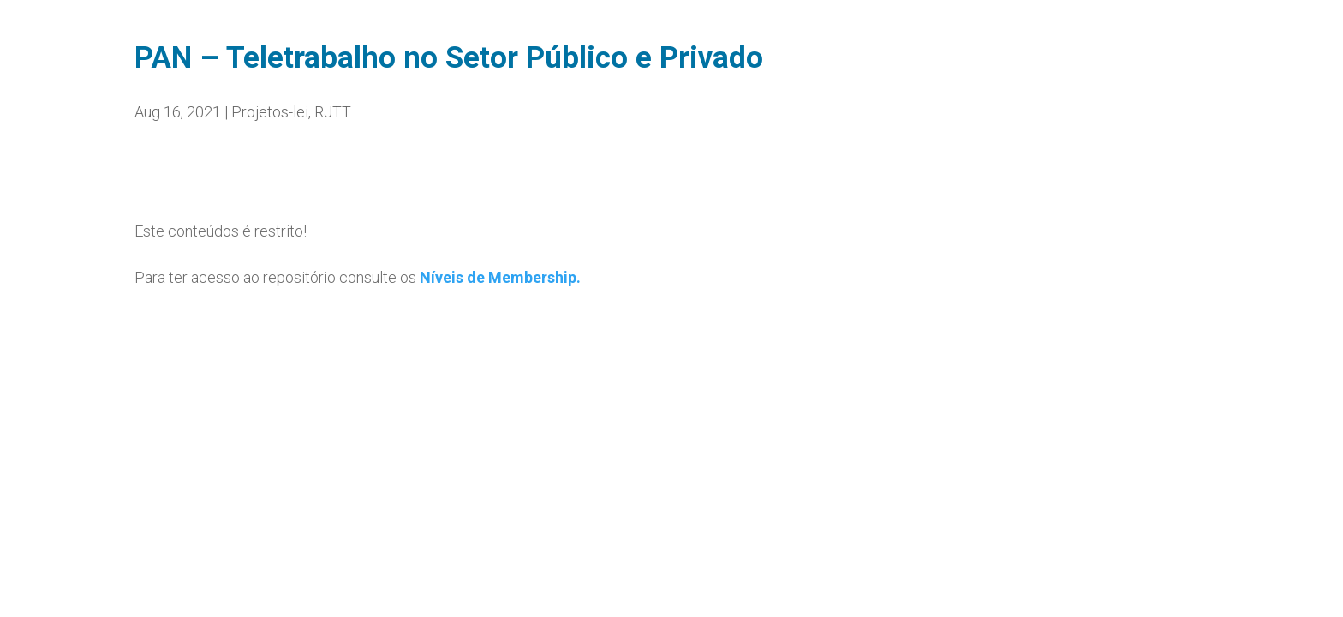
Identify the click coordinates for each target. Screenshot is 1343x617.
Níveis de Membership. (500, 277)
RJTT (332, 112)
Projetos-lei (269, 112)
